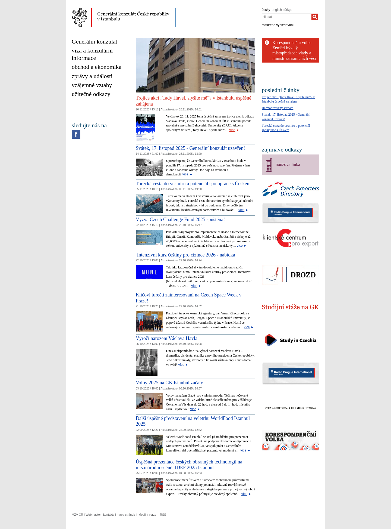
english (277, 10)
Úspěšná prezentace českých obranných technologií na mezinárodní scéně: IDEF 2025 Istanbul (189, 465)
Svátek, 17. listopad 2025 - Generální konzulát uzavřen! (190, 148)
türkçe (287, 10)
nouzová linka (288, 164)
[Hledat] (314, 17)
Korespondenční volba (291, 42)
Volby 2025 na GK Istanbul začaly (169, 382)
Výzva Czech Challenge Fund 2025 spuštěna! (180, 219)
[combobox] (286, 17)
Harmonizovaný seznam (277, 108)
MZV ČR (77, 514)
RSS (163, 514)
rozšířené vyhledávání (278, 25)
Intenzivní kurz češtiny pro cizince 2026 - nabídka (185, 255)
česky (266, 10)
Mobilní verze (147, 514)
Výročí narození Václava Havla (166, 338)
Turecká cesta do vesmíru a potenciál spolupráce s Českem (193, 183)
